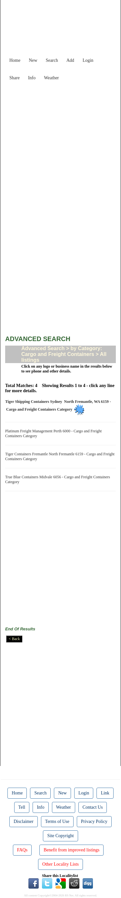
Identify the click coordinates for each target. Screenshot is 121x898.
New (33, 60)
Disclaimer (23, 821)
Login (88, 60)
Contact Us (93, 807)
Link (105, 793)
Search (52, 60)
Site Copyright (60, 835)
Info (31, 77)
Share (14, 77)
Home (14, 60)
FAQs (22, 850)
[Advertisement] (60, 144)
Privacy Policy (94, 821)
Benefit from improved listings (71, 850)
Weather (51, 77)
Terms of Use (57, 821)
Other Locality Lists (60, 864)
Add (70, 60)
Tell (21, 807)
